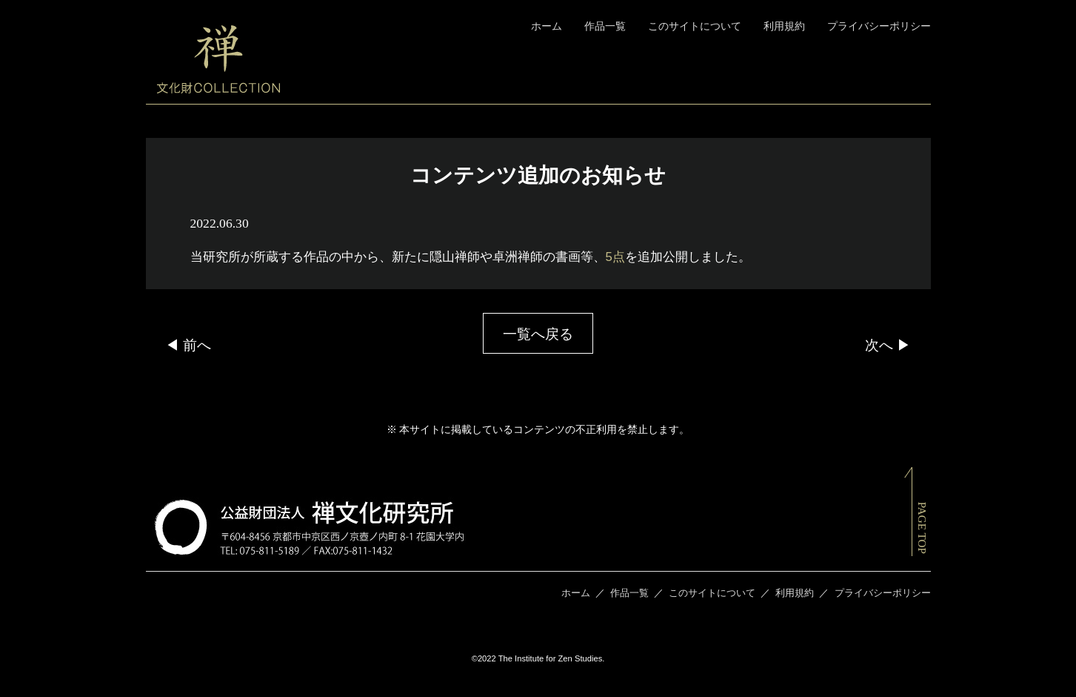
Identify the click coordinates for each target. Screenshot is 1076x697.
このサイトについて (694, 26)
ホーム (546, 26)
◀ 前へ (188, 345)
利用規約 (784, 26)
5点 (615, 257)
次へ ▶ (888, 345)
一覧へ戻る (538, 334)
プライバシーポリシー (879, 26)
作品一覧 (605, 26)
